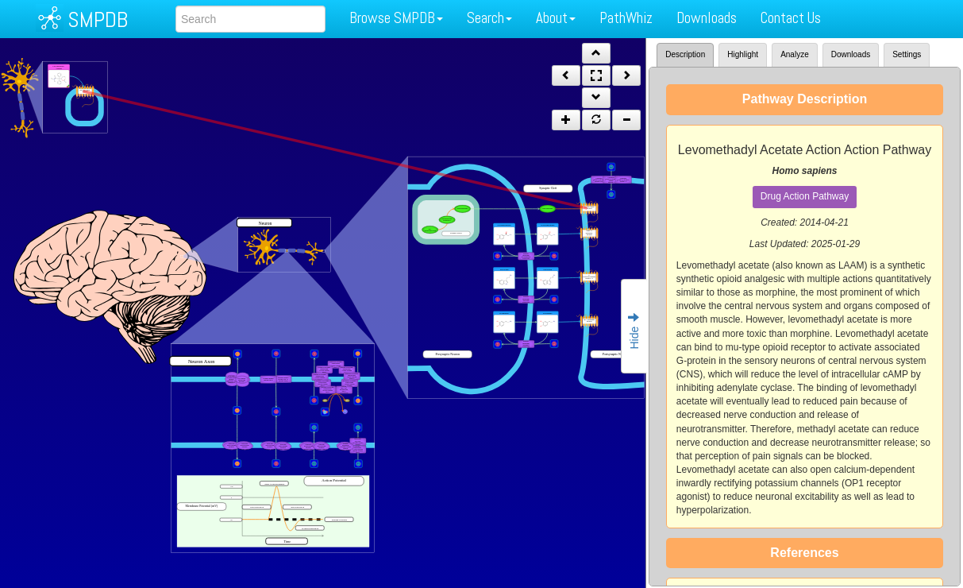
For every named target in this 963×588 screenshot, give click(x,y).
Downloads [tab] (850, 54)
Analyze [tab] (794, 54)
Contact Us (791, 18)
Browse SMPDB (396, 18)
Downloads (706, 18)
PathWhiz (626, 18)
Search (489, 18)
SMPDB (97, 19)
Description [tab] (685, 54)
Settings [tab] (906, 54)
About (556, 18)
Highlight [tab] (742, 54)
